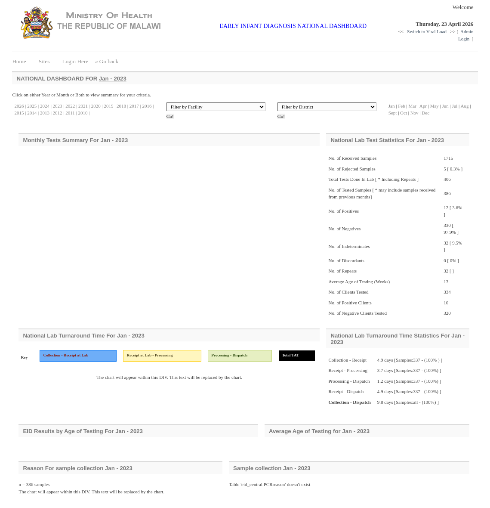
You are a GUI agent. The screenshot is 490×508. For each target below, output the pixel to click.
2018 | (121, 105)
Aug (464, 105)
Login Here (75, 61)
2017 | (134, 105)
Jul (455, 105)
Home (21, 61)
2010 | (83, 112)
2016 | (147, 105)
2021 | (83, 105)
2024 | (45, 105)
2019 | (109, 105)
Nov (414, 112)
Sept (392, 112)
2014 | (32, 112)
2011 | (71, 112)
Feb (402, 105)
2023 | (58, 105)
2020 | (96, 105)
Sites (44, 61)
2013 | (45, 112)
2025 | (32, 105)
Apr (423, 105)
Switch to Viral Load (427, 31)
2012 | (58, 112)
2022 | (71, 105)
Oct (403, 112)
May (434, 105)
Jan (391, 105)
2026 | (20, 105)
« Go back (106, 61)
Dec (425, 112)
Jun (445, 105)
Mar (412, 105)
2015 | (20, 112)
